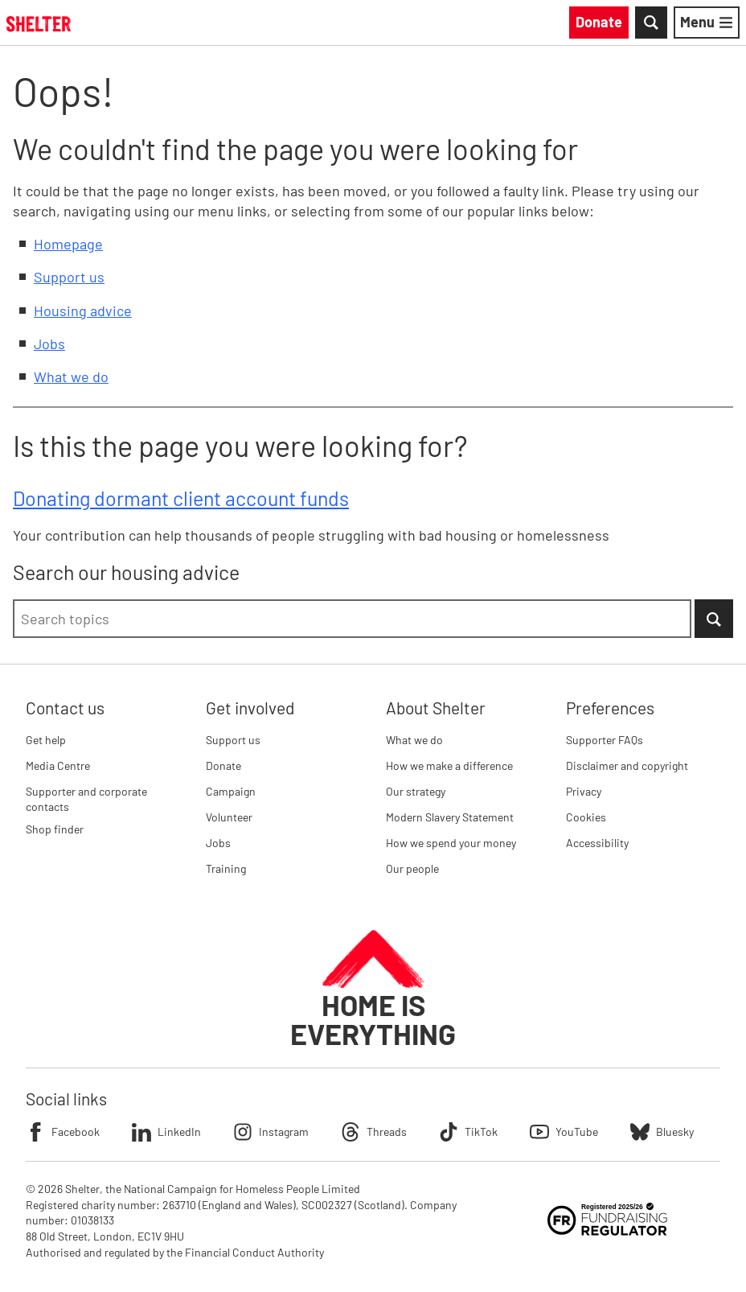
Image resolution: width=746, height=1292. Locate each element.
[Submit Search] (714, 618)
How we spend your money (451, 843)
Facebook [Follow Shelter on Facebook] (63, 1132)
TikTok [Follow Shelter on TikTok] (468, 1132)
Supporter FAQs (604, 740)
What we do (71, 376)
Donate (223, 765)
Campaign (231, 791)
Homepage (68, 244)
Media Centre (58, 765)
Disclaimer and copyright (627, 765)
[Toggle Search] (651, 22)
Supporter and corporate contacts (86, 799)
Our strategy (415, 791)
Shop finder (55, 829)
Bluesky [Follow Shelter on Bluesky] (662, 1132)
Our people (412, 868)
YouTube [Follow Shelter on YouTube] (564, 1132)
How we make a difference (449, 765)
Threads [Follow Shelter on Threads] (374, 1132)
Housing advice (83, 310)
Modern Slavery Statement (450, 817)
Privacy (583, 791)
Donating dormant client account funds (181, 498)
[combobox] (352, 618)
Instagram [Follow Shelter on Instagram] (271, 1132)
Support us (69, 277)
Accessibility (597, 843)
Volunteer (229, 817)
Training (226, 868)
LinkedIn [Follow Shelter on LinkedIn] (166, 1132)
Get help (46, 740)
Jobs (49, 343)
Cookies (586, 817)
